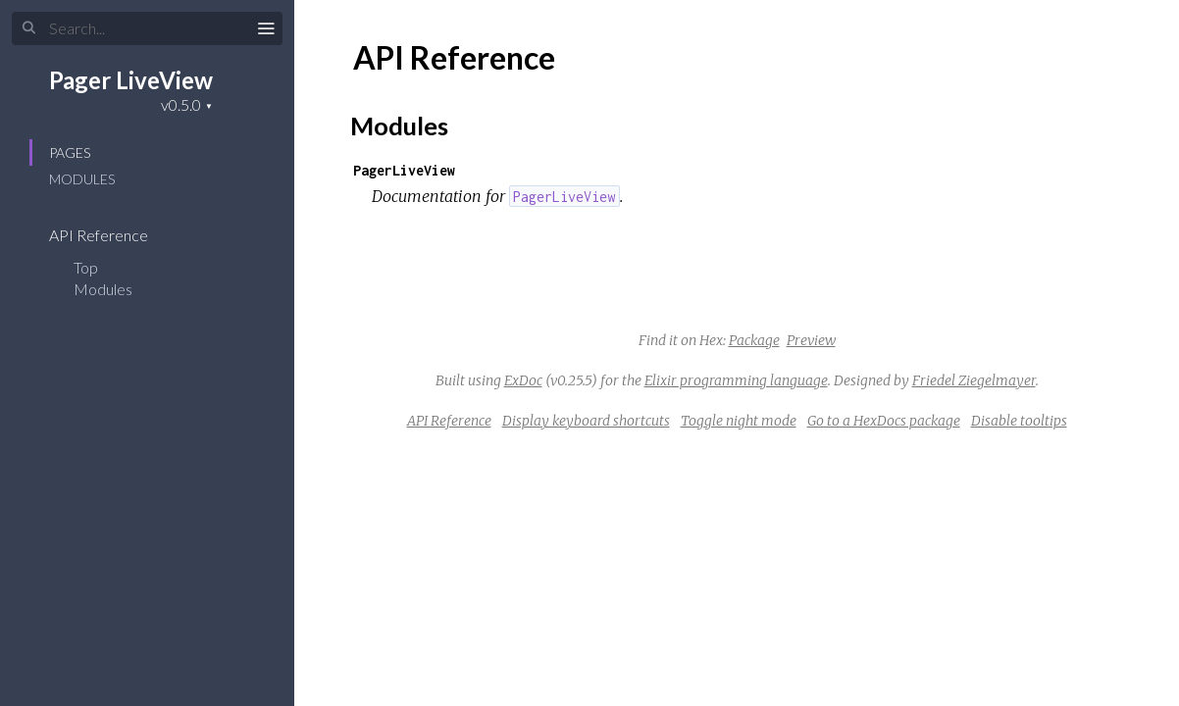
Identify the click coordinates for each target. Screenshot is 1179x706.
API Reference (111, 235)
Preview (811, 340)
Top (86, 267)
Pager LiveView (131, 80)
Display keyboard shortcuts (586, 421)
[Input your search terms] (147, 28)
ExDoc (523, 380)
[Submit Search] (29, 28)
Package (754, 340)
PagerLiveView (404, 170)
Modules (82, 179)
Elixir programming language (736, 380)
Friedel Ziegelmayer (974, 380)
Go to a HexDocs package (883, 421)
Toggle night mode (738, 421)
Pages (69, 152)
